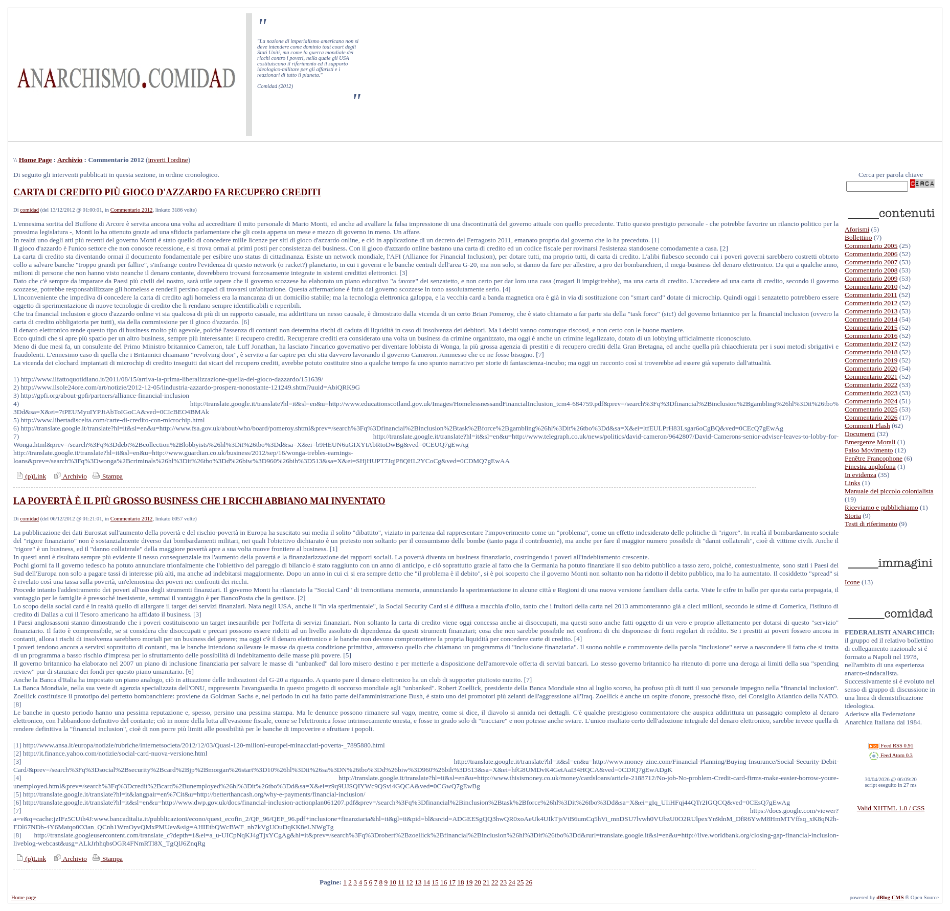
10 (392, 882)
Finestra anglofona (870, 466)
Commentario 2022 (871, 385)
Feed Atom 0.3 (891, 755)
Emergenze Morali (870, 442)
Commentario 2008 (871, 270)
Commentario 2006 (871, 254)
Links (852, 483)
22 (494, 882)
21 (486, 882)
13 (418, 882)
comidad (29, 210)
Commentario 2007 (871, 262)
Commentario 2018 (871, 352)
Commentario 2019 (871, 360)
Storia (853, 515)
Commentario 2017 (871, 344)
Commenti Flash (867, 425)
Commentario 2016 (871, 335)
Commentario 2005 (871, 245)
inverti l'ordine (168, 160)
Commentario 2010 (871, 286)
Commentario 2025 (871, 409)
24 (511, 882)
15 (435, 882)
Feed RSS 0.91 (890, 745)
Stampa (107, 476)
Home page (23, 897)
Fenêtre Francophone (873, 458)
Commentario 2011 (871, 295)
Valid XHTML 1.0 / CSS (890, 808)
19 (469, 882)
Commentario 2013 (871, 311)
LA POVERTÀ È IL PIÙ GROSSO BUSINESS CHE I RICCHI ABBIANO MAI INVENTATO (199, 501)
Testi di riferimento (871, 524)
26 (529, 882)
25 (520, 882)
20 (477, 882)
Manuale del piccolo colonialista (889, 491)
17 (452, 882)
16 (443, 882)
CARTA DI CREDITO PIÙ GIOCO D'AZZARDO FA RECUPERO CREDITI (167, 192)
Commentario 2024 (871, 401)
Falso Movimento (869, 450)
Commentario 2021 (871, 376)
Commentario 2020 (871, 368)
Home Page (35, 160)
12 (409, 882)
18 (460, 882)
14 (426, 882)
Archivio (69, 160)
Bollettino (858, 237)
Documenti (860, 434)
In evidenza (860, 475)
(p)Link (29, 476)
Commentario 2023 (871, 393)
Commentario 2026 (871, 417)
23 (503, 882)
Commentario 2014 (871, 319)
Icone (852, 582)
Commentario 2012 (131, 210)
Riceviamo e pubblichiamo (881, 507)
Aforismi (857, 229)
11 (401, 882)
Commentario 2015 (871, 327)
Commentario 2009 (871, 278)
